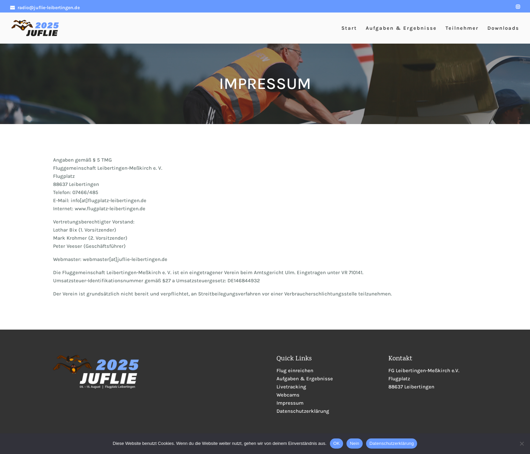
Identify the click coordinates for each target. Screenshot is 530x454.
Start (349, 28)
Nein (354, 443)
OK (336, 443)
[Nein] (521, 443)
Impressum (290, 403)
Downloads (503, 28)
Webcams (287, 395)
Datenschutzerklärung (302, 411)
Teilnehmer (462, 28)
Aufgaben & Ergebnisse (401, 28)
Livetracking (291, 387)
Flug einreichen (294, 370)
